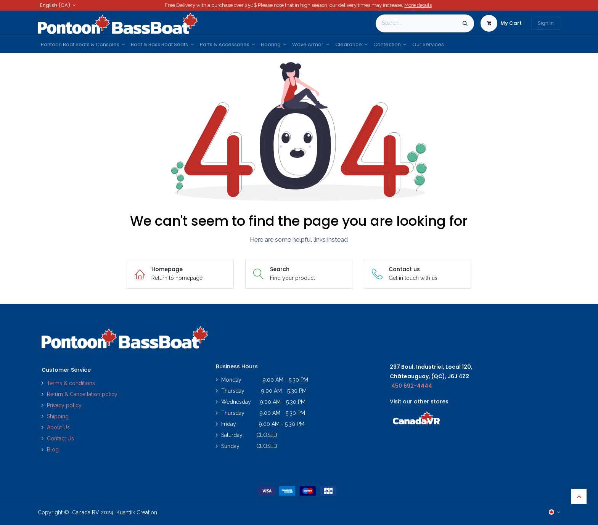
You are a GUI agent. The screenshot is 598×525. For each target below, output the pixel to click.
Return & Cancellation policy (82, 394)
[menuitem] (83, 44)
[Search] (465, 23)
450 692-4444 (411, 386)
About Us (58, 427)
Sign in (546, 23)
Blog (53, 449)
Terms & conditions (71, 383)
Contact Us (60, 438)
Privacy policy (65, 405)
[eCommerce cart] (501, 23)
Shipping (58, 416)
